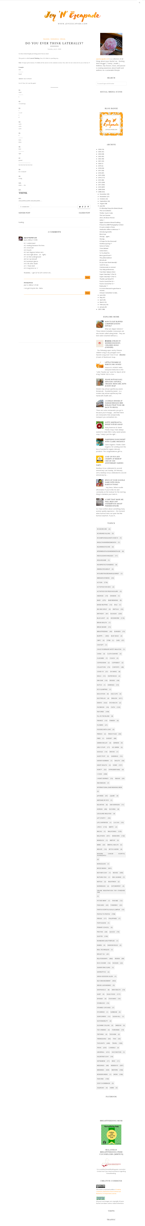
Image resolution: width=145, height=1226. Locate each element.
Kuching (112, 809)
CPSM (108, 640)
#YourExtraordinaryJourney (108, 573)
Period (99, 918)
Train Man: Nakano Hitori (107, 272)
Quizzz (46, 38)
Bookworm (115, 618)
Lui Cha (116, 822)
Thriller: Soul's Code (106, 213)
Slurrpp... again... (105, 236)
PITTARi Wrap (101, 901)
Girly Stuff (101, 747)
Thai (114, 1039)
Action (99, 582)
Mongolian (101, 864)
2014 (100, 177)
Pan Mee (115, 901)
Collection (101, 667)
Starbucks (101, 1003)
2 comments (24, 207)
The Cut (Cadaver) (105, 210)
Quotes (100, 936)
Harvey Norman (103, 761)
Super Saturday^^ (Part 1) (108, 276)
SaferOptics (101, 972)
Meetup (112, 840)
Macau (99, 831)
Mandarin (116, 836)
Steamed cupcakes (103, 1007)
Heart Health (102, 765)
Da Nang (113, 671)
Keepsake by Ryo (103, 800)
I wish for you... (104, 265)
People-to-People (103, 914)
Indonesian (101, 783)
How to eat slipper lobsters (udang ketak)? (114, 324)
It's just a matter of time (107, 227)
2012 (100, 182)
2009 (100, 189)
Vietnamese (101, 1061)
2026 (100, 149)
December (103, 194)
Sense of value (104, 246)
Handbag (114, 756)
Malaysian (101, 836)
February (103, 304)
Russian (115, 963)
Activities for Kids (104, 587)
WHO (113, 1061)
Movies (115, 873)
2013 (100, 180)
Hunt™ (99, 769)
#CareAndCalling (103, 533)
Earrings (111, 685)
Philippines (113, 918)
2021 (100, 161)
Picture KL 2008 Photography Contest (111, 225)
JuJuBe (112, 796)
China (99, 654)
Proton (100, 932)
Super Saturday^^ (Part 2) (108, 274)
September (103, 201)
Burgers (117, 631)
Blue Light (101, 618)
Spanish (100, 999)
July (101, 206)
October (102, 199)
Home (115, 765)
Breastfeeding (102, 631)
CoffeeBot (116, 663)
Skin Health (116, 990)
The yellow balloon (106, 258)
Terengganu (101, 1039)
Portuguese (101, 923)
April (101, 300)
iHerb (112, 1088)
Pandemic (114, 905)
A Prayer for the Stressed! (108, 241)
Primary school (103, 927)
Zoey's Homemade (103, 1083)
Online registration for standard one (111, 891)
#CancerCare (102, 529)
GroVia (112, 752)
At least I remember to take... (109, 293)
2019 (100, 166)
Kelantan (100, 805)
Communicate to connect (108, 267)
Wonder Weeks (102, 1074)
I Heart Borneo (102, 778)
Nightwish (112, 881)
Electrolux (101, 698)
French (99, 734)
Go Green (115, 747)
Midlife (99, 849)
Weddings (100, 1065)
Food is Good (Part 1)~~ (107, 284)
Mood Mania (101, 868)
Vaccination (116, 1052)
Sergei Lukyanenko (104, 985)
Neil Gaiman (116, 877)
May (101, 297)
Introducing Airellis (106, 232)
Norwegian (101, 886)
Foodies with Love (104, 729)
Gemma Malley (102, 743)
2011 (100, 185)
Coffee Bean (101, 663)
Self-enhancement (104, 981)
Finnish (112, 720)
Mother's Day (102, 873)
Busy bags (115, 636)
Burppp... (100, 636)
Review (117, 958)
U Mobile (112, 1048)
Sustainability (102, 1021)
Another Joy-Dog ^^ (106, 243)
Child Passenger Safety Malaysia (109, 649)
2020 (100, 163)
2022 (100, 159)
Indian (117, 778)
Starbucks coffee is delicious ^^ (110, 229)
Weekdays (114, 1065)
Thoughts (55, 38)
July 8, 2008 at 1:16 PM (30, 240)
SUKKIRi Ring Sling (103, 967)
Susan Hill (116, 1016)
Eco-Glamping (102, 689)
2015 (100, 175)
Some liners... (104, 251)
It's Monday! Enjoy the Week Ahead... (111, 208)
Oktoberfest (116, 886)
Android (100, 596)
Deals (99, 676)
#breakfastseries (103, 578)
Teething (100, 1034)
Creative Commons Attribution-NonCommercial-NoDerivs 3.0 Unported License (108, 1191)
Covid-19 (100, 671)
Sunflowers (101, 1016)
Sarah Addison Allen (105, 976)
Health (117, 761)
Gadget (109, 738)
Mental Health (113, 845)
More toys (103, 234)
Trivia (62, 38)
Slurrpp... (103, 239)
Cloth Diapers (112, 654)
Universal (100, 1052)
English (114, 698)
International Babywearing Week (109, 787)
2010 (100, 187)
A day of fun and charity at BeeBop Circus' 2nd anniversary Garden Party (109, 461)
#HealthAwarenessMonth (106, 542)
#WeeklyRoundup (103, 569)
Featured (100, 712)
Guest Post (101, 756)
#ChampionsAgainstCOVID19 (107, 538)
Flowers (100, 725)
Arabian (113, 596)
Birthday (100, 614)
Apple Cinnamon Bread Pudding (110, 222)
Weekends (100, 1070)
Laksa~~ (102, 220)
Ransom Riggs (113, 945)
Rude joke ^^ (104, 286)
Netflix (99, 881)
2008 (100, 192)
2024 (100, 154)
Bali (115, 605)
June (101, 295)
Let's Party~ (101, 818)
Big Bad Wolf (102, 609)
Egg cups (114, 694)
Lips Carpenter (102, 822)
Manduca (100, 840)
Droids (112, 680)
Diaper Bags (112, 676)
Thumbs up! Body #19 (107, 279)
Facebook (100, 707)
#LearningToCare (103, 547)
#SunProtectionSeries (105, 565)
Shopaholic (101, 990)
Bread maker (101, 627)
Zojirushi (100, 1088)
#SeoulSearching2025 (105, 556)
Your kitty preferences (107, 269)
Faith (113, 707)
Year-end (100, 1079)
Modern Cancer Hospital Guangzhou (111, 854)
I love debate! (104, 248)
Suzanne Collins (103, 1025)
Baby (99, 600)
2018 (100, 168)
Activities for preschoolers (107, 591)
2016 (100, 173)
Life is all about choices (107, 218)
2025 (100, 152)
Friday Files (112, 734)
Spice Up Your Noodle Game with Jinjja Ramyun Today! (115, 482)
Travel (114, 1043)
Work (116, 1074)
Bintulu (116, 609)
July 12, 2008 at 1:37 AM (31, 285)
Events (99, 703)
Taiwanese (116, 1030)
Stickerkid (101, 1012)
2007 (100, 309)
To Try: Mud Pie (105, 253)
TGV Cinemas (101, 1030)
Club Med (100, 658)
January (102, 307)
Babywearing (113, 600)
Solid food (111, 994)
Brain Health (102, 622)
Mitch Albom (114, 849)
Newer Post (24, 213)
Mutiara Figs (101, 877)
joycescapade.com (102, 59)
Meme (99, 845)
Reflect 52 (101, 954)
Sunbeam (114, 1012)
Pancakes (100, 905)
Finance (100, 720)
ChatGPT (100, 645)
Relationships (102, 958)
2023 (100, 156)
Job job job (103, 260)
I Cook (99, 774)
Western (115, 1070)
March (102, 302)
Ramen (99, 945)
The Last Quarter (105, 215)
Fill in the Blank (103, 716)
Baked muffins (102, 605)
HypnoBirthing (114, 769)
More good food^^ (106, 255)
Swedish (118, 1025)
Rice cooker (101, 963)
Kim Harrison (115, 805)
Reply (87, 277)
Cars (118, 640)
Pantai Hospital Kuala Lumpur (108, 909)
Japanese (100, 796)
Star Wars (112, 999)
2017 (100, 170)
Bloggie (114, 614)
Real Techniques (103, 950)
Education (101, 694)
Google (100, 752)
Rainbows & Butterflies (106, 941)
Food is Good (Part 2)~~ (107, 281)
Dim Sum (100, 680)
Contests (115, 667)
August (102, 203)
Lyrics (99, 827)
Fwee (98, 738)
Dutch (99, 685)
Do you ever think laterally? (108, 262)
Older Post (84, 213)
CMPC (99, 640)
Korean (100, 809)
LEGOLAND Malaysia (104, 813)
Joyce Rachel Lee (30, 238)
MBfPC (111, 827)
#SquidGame (101, 560)
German (116, 743)
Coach (112, 658)
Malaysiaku (112, 831)
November (103, 196)
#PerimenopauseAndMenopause (108, 551)
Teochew (113, 1034)
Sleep (99, 994)
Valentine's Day (103, 1056)
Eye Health (113, 703)
